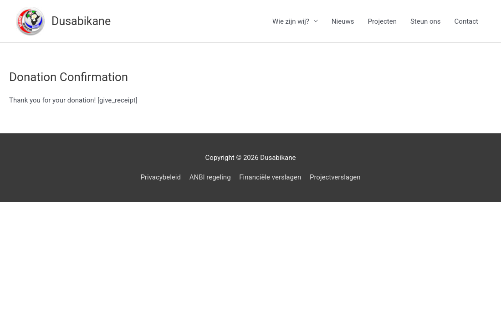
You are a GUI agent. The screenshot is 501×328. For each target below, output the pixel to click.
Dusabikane (81, 21)
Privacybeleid (160, 177)
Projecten (382, 21)
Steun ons (425, 21)
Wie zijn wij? (290, 21)
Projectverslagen (335, 177)
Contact (466, 21)
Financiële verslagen (270, 177)
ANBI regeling (210, 177)
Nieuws (343, 21)
